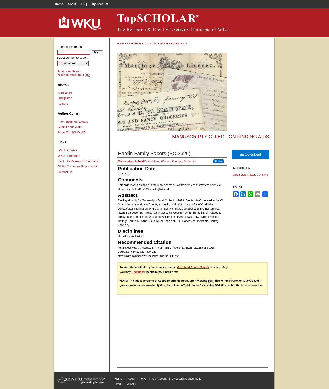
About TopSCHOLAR (71, 132)
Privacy (118, 384)
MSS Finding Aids (170, 43)
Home (120, 43)
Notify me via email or (74, 74)
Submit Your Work (70, 127)
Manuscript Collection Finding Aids (220, 136)
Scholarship (65, 93)
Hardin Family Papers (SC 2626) (154, 153)
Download (250, 154)
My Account (159, 378)
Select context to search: (73, 57)
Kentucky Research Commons (78, 161)
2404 (185, 43)
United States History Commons (250, 174)
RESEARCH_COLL (138, 43)
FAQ (143, 378)
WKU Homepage (69, 155)
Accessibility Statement (186, 378)
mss (154, 43)
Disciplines (65, 98)
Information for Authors (73, 121)
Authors (63, 103)
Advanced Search (69, 71)
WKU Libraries (67, 150)
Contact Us (65, 172)
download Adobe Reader (193, 267)
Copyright (131, 384)
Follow (218, 161)
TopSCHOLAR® (191, 22)
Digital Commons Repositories (78, 166)
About (131, 378)
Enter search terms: (69, 47)
